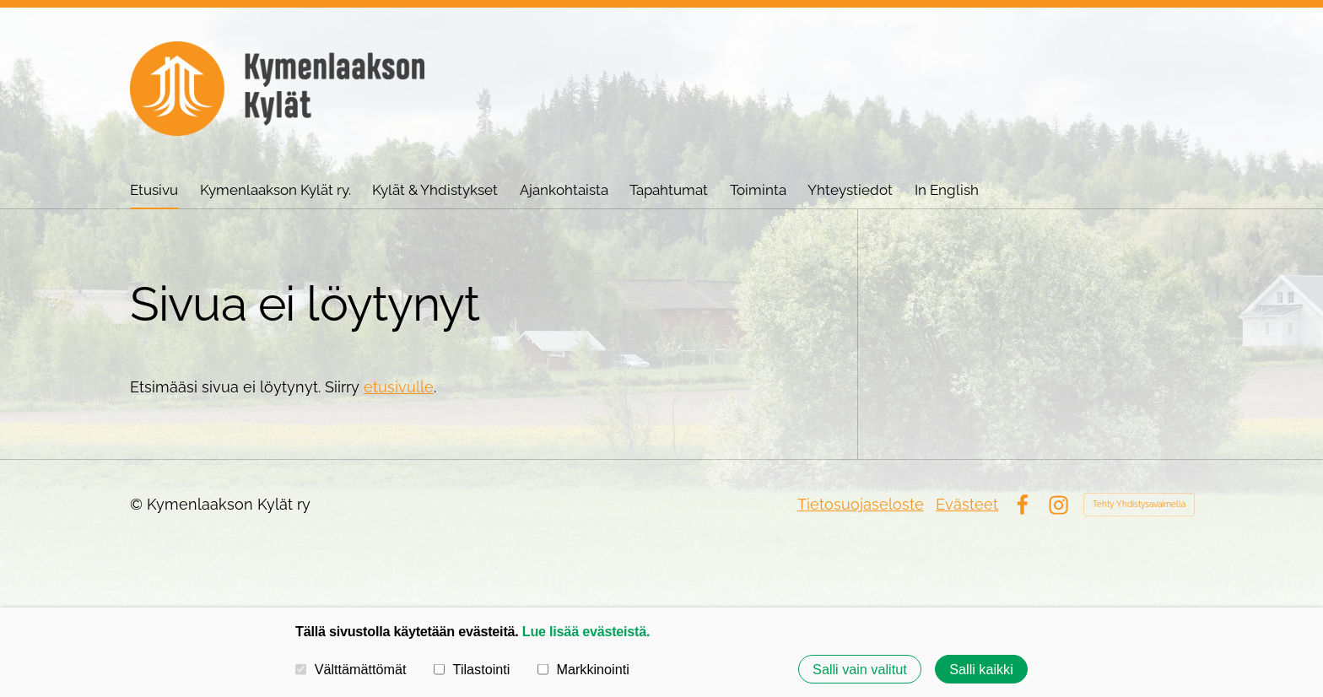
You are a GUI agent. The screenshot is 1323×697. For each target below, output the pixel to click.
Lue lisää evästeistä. (586, 631)
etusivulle (399, 387)
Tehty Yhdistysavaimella (1139, 504)
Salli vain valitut (860, 669)
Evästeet (967, 504)
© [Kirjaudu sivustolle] (138, 504)
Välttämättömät (351, 669)
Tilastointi (472, 669)
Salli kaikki (981, 669)
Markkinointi (583, 669)
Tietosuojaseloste (860, 504)
